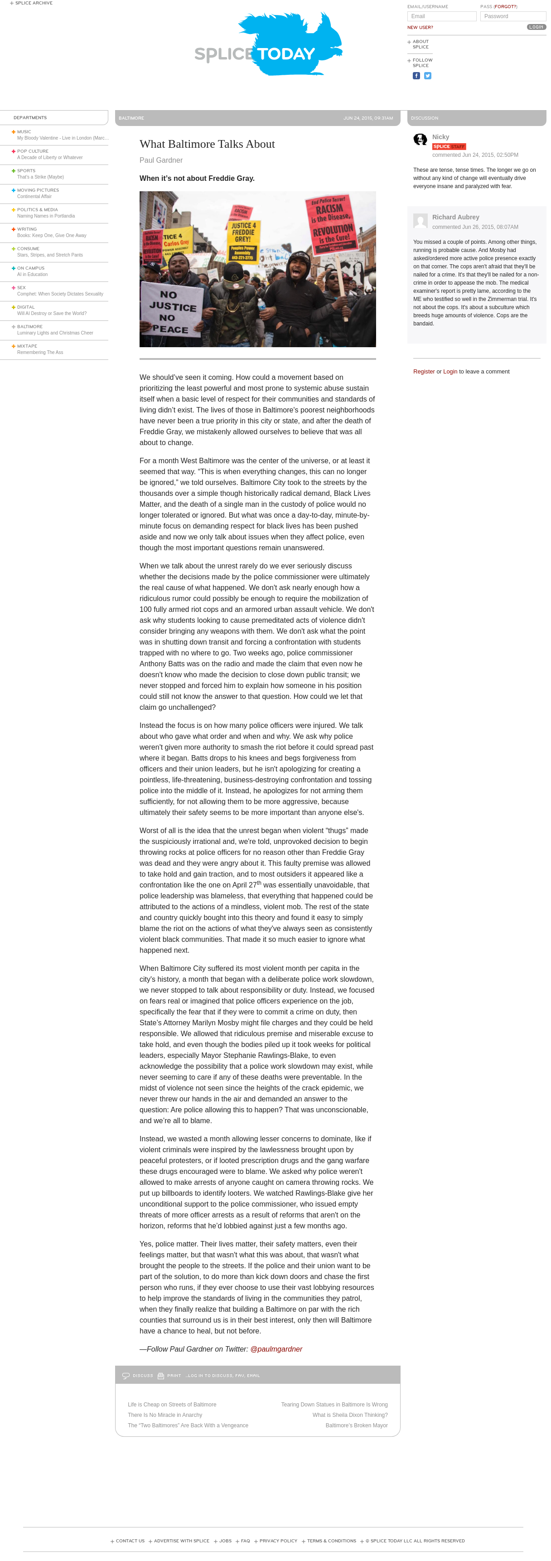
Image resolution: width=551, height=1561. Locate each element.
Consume (28, 249)
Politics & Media (37, 210)
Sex (21, 288)
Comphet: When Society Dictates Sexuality (60, 293)
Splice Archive (34, 3)
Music (24, 132)
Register (424, 371)
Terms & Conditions (331, 1541)
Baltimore (30, 327)
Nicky (440, 137)
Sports (26, 171)
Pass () (498, 7)
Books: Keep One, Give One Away (52, 235)
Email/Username (427, 7)
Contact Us (130, 1541)
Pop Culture (32, 151)
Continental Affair (34, 196)
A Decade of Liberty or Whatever (50, 157)
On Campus (30, 268)
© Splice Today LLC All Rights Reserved (415, 1541)
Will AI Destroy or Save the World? (52, 313)
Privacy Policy (278, 1541)
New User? (420, 27)
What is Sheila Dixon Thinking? (350, 1415)
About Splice (421, 44)
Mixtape (27, 346)
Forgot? (505, 7)
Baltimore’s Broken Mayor (357, 1425)
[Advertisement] (505, 73)
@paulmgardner (277, 1349)
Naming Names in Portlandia (46, 215)
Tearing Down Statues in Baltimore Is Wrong (334, 1404)
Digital (26, 307)
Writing (27, 229)
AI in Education (32, 274)
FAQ (245, 1541)
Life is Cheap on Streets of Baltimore (172, 1404)
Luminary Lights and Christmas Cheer (55, 332)
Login (450, 371)
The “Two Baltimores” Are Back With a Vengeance (188, 1425)
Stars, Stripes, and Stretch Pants (50, 254)
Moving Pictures (38, 190)
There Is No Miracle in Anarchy (165, 1415)
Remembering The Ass (40, 352)
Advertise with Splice (181, 1541)
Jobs (225, 1541)
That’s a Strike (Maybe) (40, 177)
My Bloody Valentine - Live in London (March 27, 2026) (72, 138)
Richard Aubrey (455, 217)
